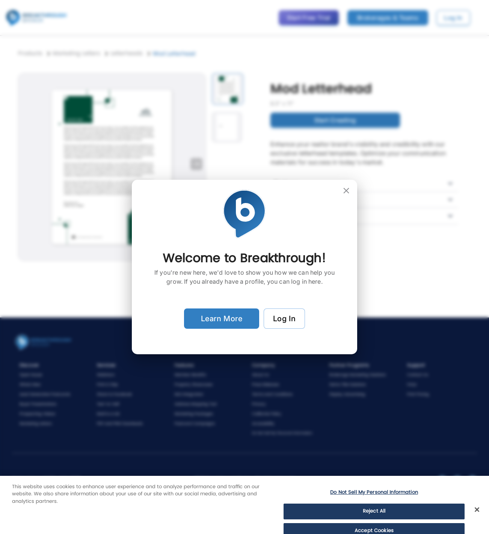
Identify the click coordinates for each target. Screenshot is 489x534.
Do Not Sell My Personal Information (374, 509)
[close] (346, 191)
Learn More (221, 318)
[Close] (477, 525)
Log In (284, 318)
